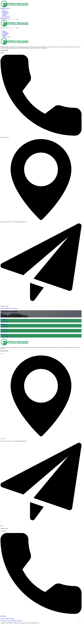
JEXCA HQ (5, 11)
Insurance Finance (4, 329)
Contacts (4, 14)
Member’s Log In (6, 16)
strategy (6, 321)
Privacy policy (3, 620)
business (2, 336)
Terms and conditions (11, 620)
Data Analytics (3, 319)
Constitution (5, 13)
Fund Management (4, 324)
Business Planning (4, 334)
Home (4, 10)
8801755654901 (3, 616)
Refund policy (20, 620)
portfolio (4, 315)
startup (2, 321)
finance (2, 326)
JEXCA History (6, 12)
